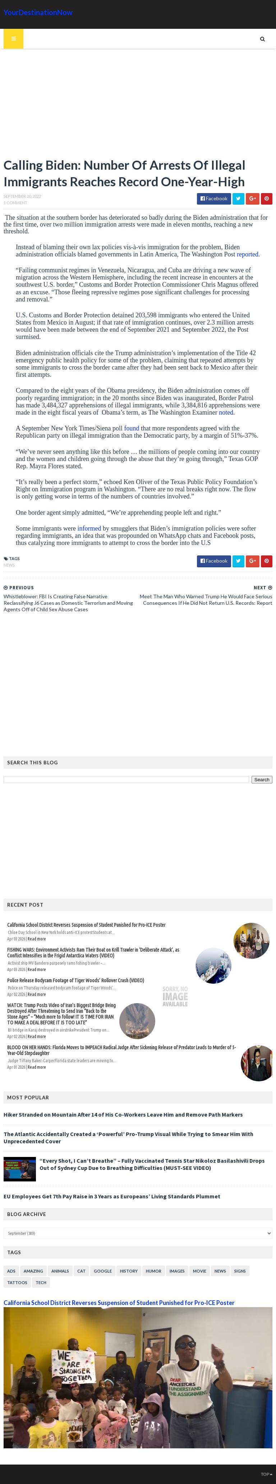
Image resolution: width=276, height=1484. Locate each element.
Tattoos (17, 1282)
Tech (41, 1282)
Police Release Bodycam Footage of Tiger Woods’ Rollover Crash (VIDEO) (75, 980)
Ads (11, 1271)
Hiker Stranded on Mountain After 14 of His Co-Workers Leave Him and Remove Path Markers (123, 1114)
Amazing (33, 1271)
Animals (60, 1271)
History (129, 1271)
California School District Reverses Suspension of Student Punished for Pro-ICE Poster (86, 925)
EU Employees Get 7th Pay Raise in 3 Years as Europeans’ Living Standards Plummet (112, 1196)
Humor (153, 1271)
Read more (37, 939)
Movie (199, 1271)
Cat (81, 1271)
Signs (240, 1271)
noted (226, 412)
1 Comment (15, 202)
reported (247, 254)
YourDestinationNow (38, 12)
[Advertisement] (138, 106)
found (131, 428)
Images (177, 1271)
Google (103, 1271)
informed (89, 528)
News (9, 565)
